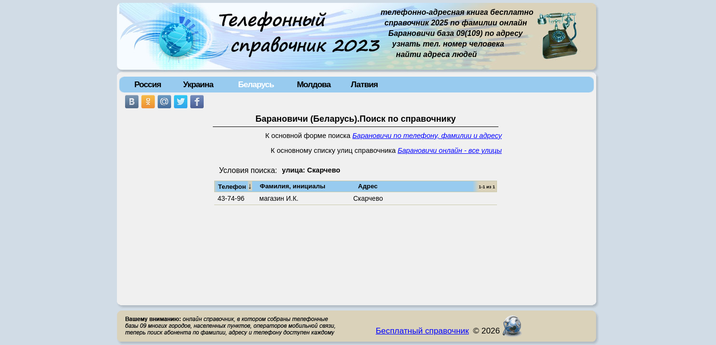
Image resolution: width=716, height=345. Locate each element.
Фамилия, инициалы (292, 186)
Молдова (313, 84)
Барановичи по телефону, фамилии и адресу (427, 135)
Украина (198, 84)
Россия (147, 84)
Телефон (235, 186)
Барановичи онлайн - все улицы (450, 150)
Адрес (368, 186)
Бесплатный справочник (422, 330)
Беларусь (256, 84)
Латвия (364, 84)
